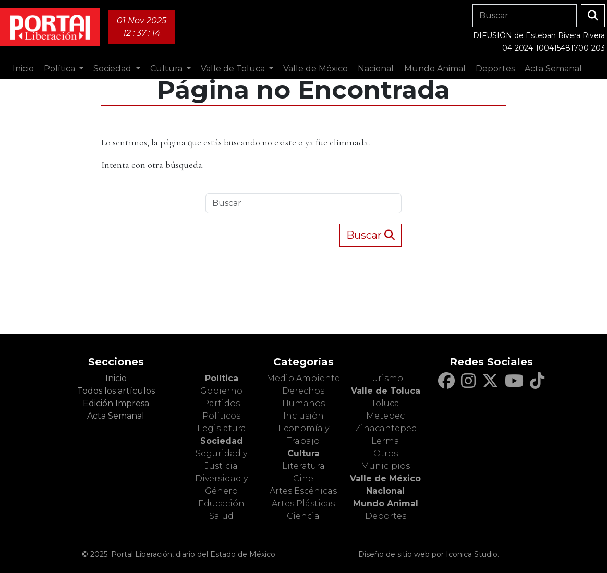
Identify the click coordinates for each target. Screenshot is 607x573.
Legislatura (221, 428)
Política (221, 378)
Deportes (385, 516)
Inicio (23, 69)
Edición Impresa (116, 403)
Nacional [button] (376, 69)
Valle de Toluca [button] (234, 69)
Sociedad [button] (113, 69)
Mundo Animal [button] (435, 69)
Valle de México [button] (315, 69)
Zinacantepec (385, 428)
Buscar (370, 235)
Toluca (385, 403)
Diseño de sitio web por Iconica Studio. (428, 554)
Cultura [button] (167, 69)
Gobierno (221, 391)
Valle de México (385, 478)
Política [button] (60, 69)
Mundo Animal (385, 503)
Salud (221, 516)
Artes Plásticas (303, 503)
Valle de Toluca (385, 391)
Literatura (303, 466)
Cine (303, 478)
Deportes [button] (495, 69)
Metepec (385, 416)
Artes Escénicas (303, 491)
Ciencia (303, 516)
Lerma (385, 441)
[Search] (524, 15)
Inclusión (303, 416)
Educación (221, 503)
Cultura (303, 453)
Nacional (385, 491)
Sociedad (221, 441)
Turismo (385, 378)
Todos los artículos (116, 391)
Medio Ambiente (303, 378)
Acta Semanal (553, 69)
